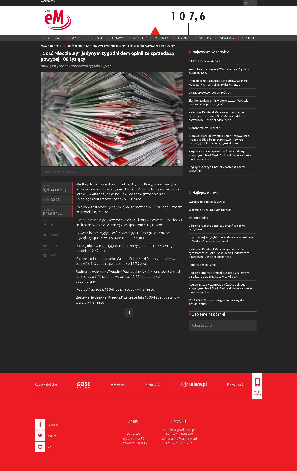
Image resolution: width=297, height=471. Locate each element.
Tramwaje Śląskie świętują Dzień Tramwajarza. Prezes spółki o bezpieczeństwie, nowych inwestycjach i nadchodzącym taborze (219, 139)
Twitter (54, 234)
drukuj (54, 245)
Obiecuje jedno (198, 217)
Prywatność (235, 384)
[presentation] (54, 452)
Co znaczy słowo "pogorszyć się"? (210, 92)
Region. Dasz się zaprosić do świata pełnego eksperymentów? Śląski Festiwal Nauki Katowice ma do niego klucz (220, 155)
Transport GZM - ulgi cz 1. (205, 127)
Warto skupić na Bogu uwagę (207, 201)
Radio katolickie (46, 384)
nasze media (48, 1)
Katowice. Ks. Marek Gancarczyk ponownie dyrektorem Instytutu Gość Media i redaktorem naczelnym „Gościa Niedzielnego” (219, 116)
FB (52, 224)
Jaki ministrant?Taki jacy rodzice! (210, 209)
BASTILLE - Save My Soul (204, 61)
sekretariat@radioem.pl (179, 438)
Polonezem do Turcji (202, 264)
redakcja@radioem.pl (179, 430)
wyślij (53, 255)
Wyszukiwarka (253, 3)
